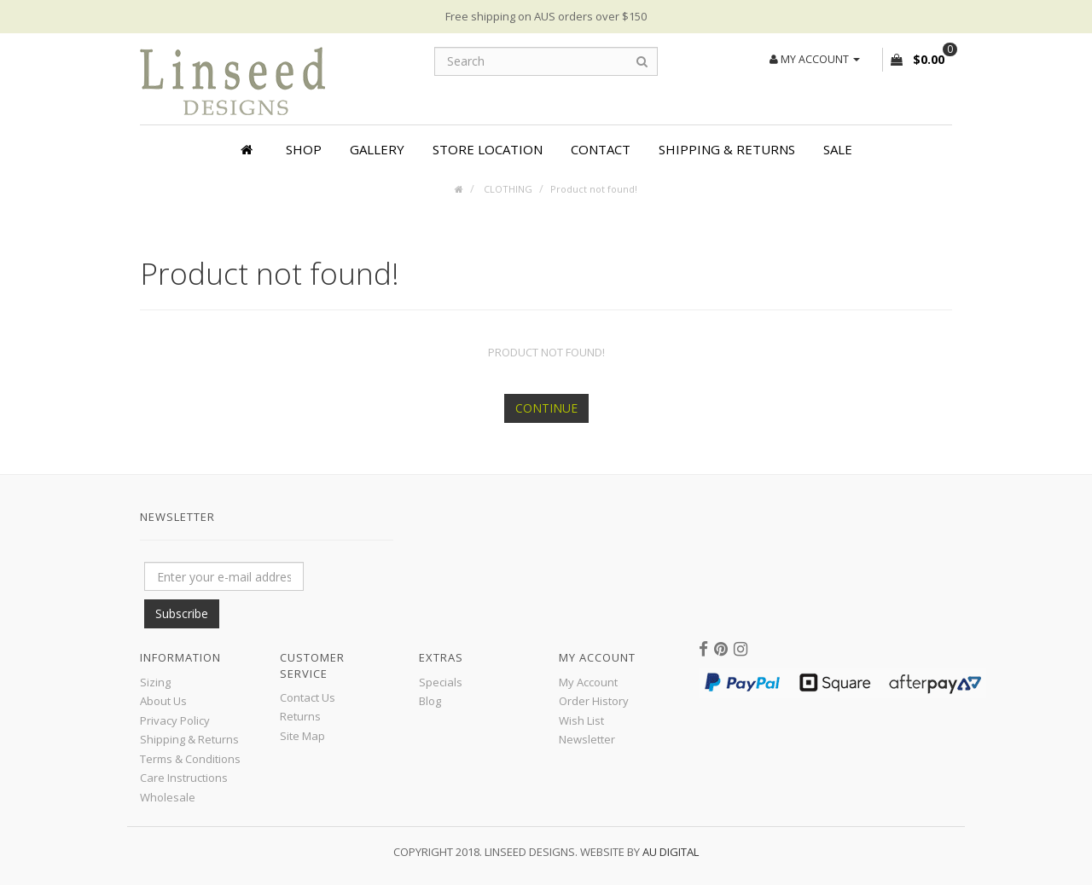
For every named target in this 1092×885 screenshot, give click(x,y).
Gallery (377, 149)
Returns (300, 716)
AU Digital (670, 851)
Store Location (488, 149)
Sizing (155, 682)
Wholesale (167, 797)
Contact (600, 149)
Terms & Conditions (190, 758)
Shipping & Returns (727, 149)
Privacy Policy (175, 720)
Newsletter (587, 739)
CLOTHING (506, 188)
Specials (440, 682)
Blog (430, 701)
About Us (163, 701)
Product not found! (593, 188)
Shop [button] (304, 149)
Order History (594, 701)
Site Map (302, 735)
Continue (546, 408)
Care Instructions (184, 777)
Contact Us (307, 697)
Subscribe (181, 613)
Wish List (581, 720)
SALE (837, 149)
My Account (588, 682)
